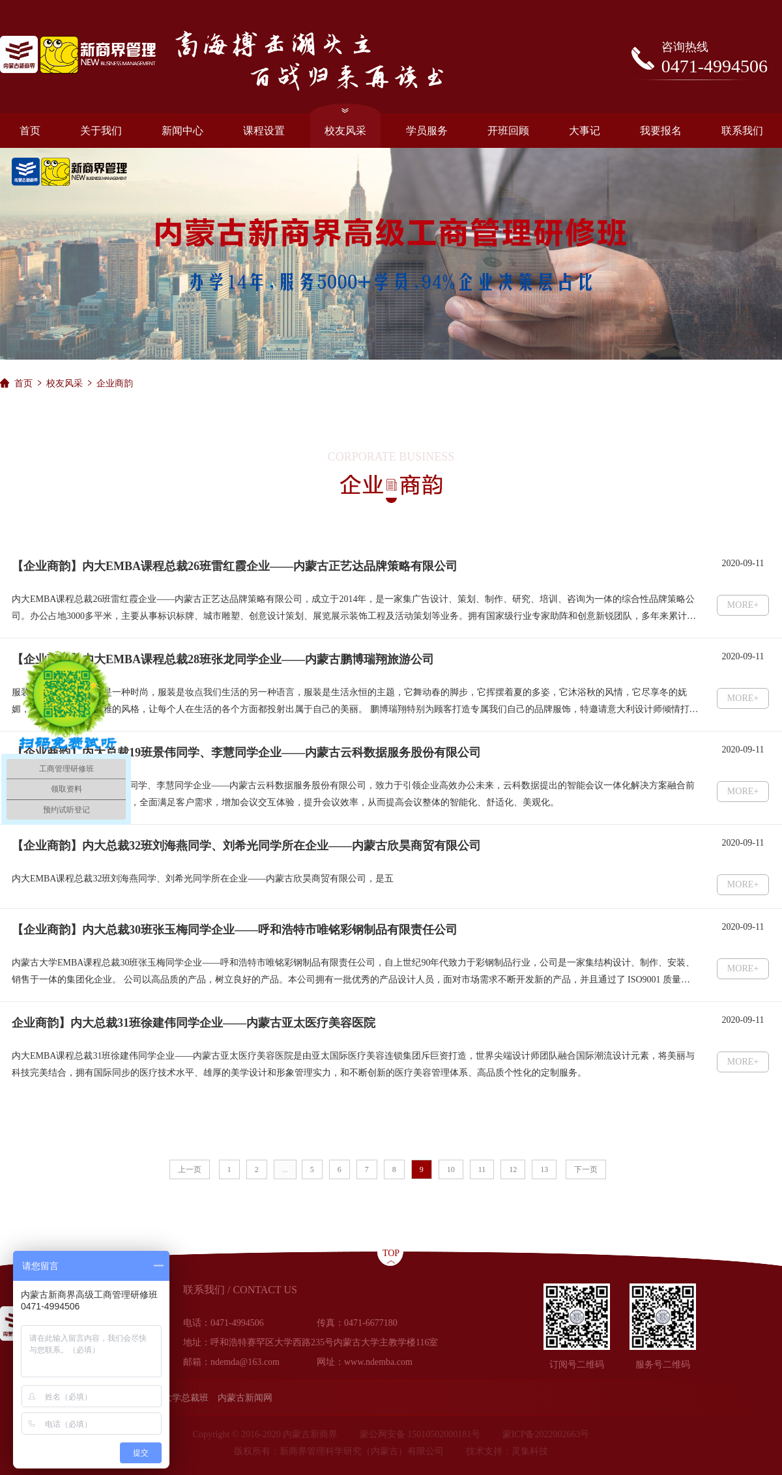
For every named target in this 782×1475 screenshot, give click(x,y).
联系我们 (742, 130)
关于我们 (101, 130)
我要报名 (661, 130)
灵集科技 (530, 1451)
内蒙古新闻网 (245, 1398)
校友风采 (345, 124)
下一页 (586, 1169)
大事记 (584, 130)
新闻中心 (182, 130)
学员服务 (427, 130)
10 (451, 1169)
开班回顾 (508, 130)
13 (544, 1169)
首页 (30, 130)
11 (482, 1169)
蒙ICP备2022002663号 (546, 1434)
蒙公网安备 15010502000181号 (420, 1434)
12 (513, 1169)
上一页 (189, 1169)
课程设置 (264, 130)
